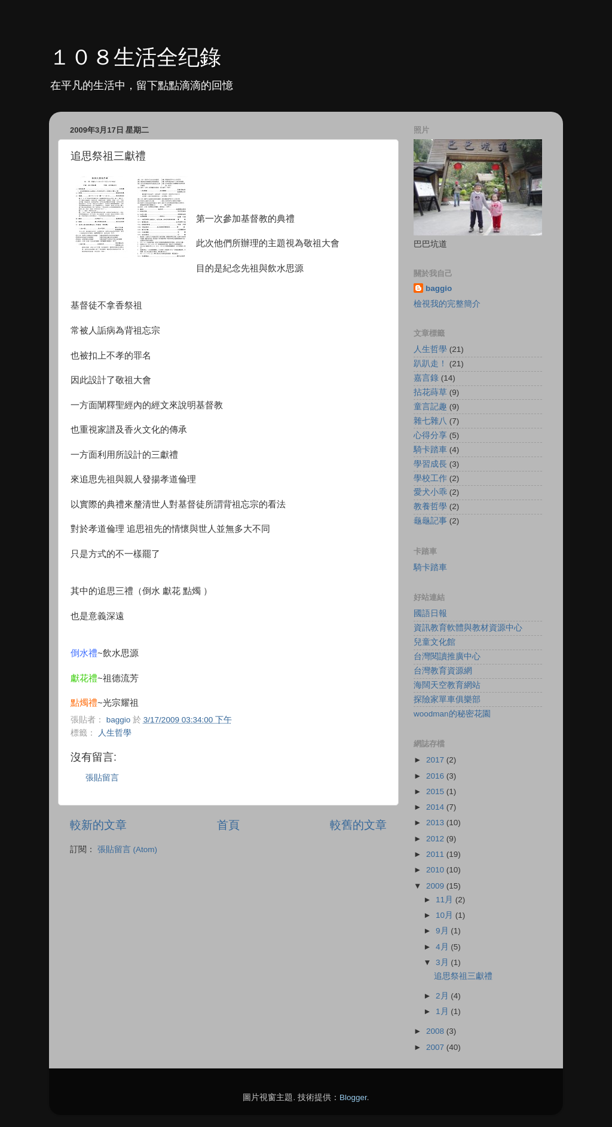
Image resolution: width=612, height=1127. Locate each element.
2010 (436, 869)
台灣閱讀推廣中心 (447, 656)
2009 (436, 885)
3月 (443, 962)
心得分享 (430, 435)
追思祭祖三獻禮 (463, 976)
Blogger (353, 1097)
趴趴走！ (430, 363)
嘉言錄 (426, 377)
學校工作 (430, 478)
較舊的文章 (358, 825)
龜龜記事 (430, 520)
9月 (443, 930)
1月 (443, 1011)
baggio (439, 288)
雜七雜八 (430, 420)
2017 (436, 759)
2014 (436, 807)
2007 (436, 1047)
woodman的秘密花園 (452, 713)
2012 (436, 838)
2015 (436, 791)
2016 (436, 775)
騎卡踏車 (430, 449)
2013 (436, 822)
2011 (436, 854)
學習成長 (430, 464)
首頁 (228, 825)
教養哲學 (430, 506)
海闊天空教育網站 (447, 685)
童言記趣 (430, 406)
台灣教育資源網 (443, 670)
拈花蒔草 (430, 392)
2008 (436, 1031)
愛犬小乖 (430, 492)
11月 (445, 899)
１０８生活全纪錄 (135, 57)
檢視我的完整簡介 (447, 303)
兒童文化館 (434, 642)
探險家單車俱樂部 (447, 699)
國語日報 (430, 613)
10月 (445, 915)
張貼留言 (102, 777)
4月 (443, 946)
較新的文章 (98, 825)
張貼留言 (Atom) (127, 849)
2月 (443, 995)
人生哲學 (114, 732)
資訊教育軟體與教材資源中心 (468, 627)
